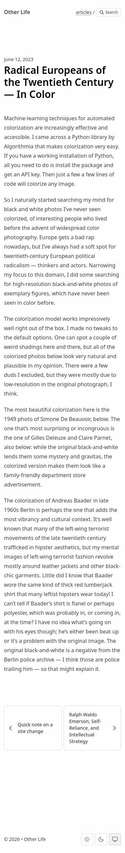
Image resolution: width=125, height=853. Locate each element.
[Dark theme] (101, 839)
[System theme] (115, 839)
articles (83, 12)
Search (108, 12)
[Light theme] (87, 839)
